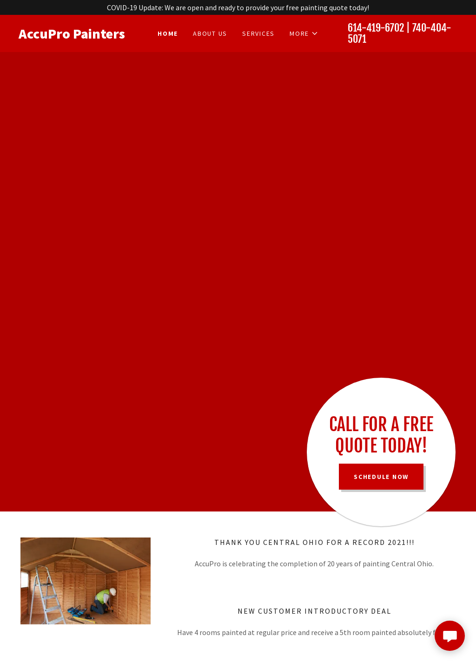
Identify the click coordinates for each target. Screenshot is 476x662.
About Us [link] (210, 33)
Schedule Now (381, 476)
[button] (304, 33)
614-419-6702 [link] (376, 27)
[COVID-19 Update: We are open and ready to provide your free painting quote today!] (238, 7)
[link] (73, 35)
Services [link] (258, 33)
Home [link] (168, 33)
